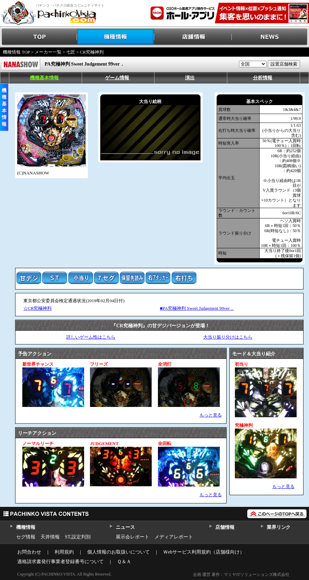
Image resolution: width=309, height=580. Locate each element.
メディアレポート (173, 536)
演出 (190, 77)
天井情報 (50, 536)
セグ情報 (25, 536)
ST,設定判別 (78, 536)
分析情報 (262, 77)
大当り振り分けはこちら (227, 337)
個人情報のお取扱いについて (118, 552)
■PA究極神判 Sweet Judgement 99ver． (197, 308)
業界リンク (278, 527)
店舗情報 (193, 37)
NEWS (270, 37)
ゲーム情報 (117, 77)
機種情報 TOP (16, 52)
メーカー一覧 (48, 52)
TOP (38, 37)
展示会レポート (132, 536)
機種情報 (115, 37)
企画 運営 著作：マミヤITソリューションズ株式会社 (241, 574)
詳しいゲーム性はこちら (90, 337)
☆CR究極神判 (37, 308)
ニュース (125, 527)
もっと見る (210, 415)
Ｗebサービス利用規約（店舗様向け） (203, 552)
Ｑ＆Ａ (124, 561)
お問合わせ (29, 552)
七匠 (70, 52)
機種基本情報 (44, 77)
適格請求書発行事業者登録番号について (60, 561)
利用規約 (64, 552)
